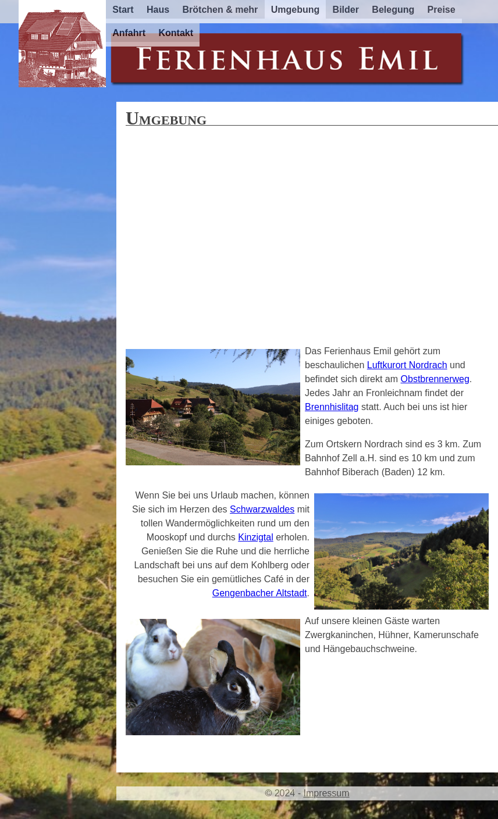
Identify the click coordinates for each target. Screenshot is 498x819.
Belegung (393, 10)
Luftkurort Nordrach (407, 365)
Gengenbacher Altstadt (259, 593)
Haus (158, 10)
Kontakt (175, 33)
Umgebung (295, 10)
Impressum (326, 793)
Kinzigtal (255, 537)
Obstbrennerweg (435, 379)
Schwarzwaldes (262, 509)
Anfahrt (128, 33)
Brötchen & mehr (220, 10)
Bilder (346, 10)
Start (122, 10)
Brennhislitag (332, 407)
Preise (442, 10)
